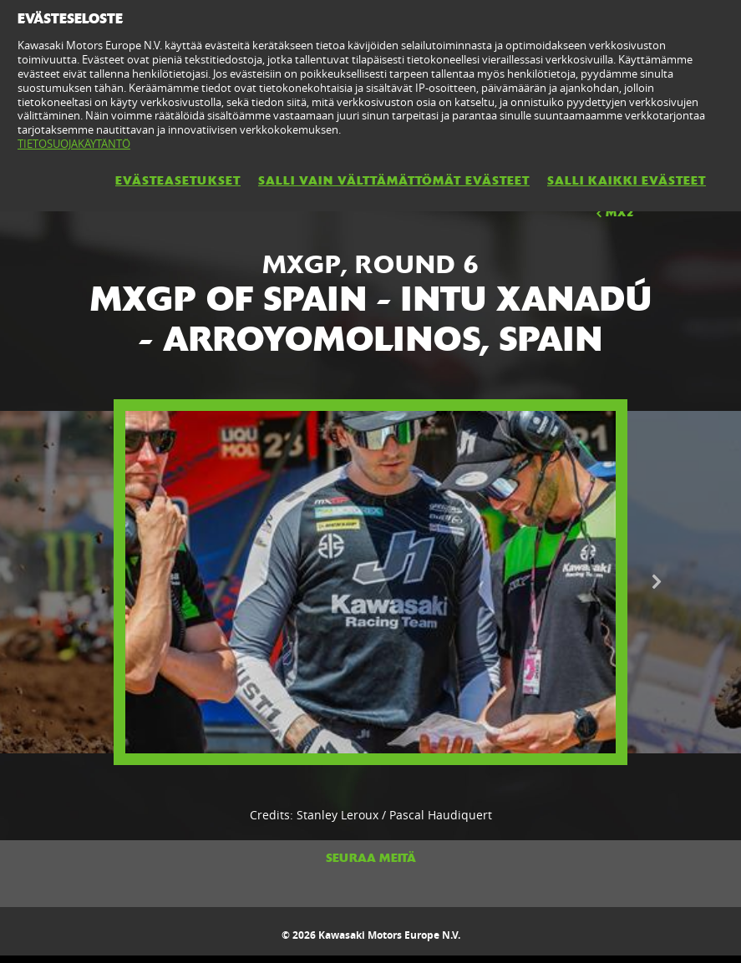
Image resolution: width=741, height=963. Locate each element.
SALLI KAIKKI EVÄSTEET (626, 180)
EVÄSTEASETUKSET (178, 180)
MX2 (614, 212)
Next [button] (656, 582)
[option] (370, 582)
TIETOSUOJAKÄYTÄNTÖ (74, 143)
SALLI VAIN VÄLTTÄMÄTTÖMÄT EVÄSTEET (394, 180)
